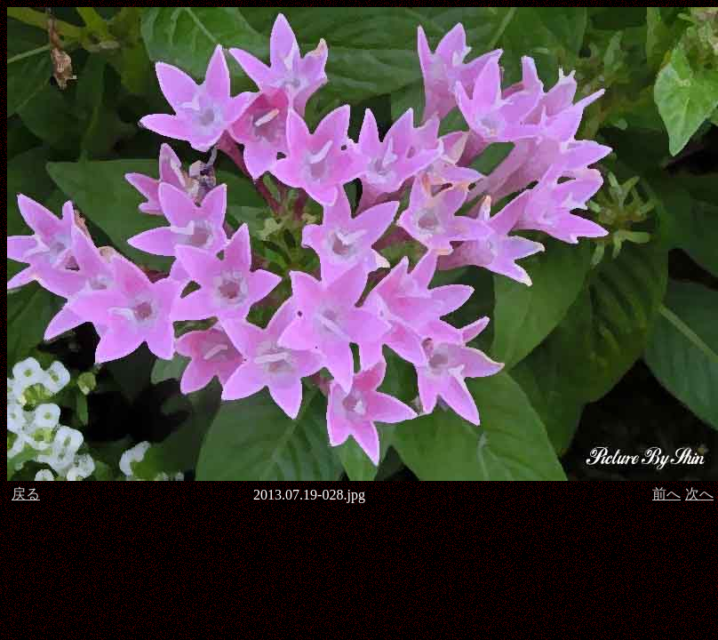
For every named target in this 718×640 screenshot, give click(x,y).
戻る (26, 493)
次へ (699, 493)
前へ (666, 493)
